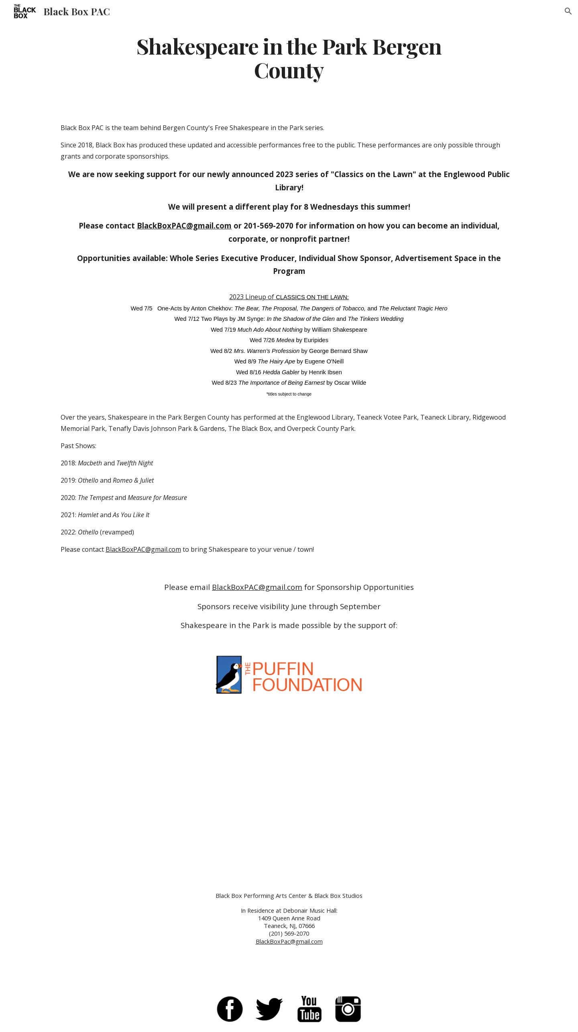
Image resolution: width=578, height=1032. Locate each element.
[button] (568, 11)
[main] (289, 57)
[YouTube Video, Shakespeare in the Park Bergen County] (289, 790)
